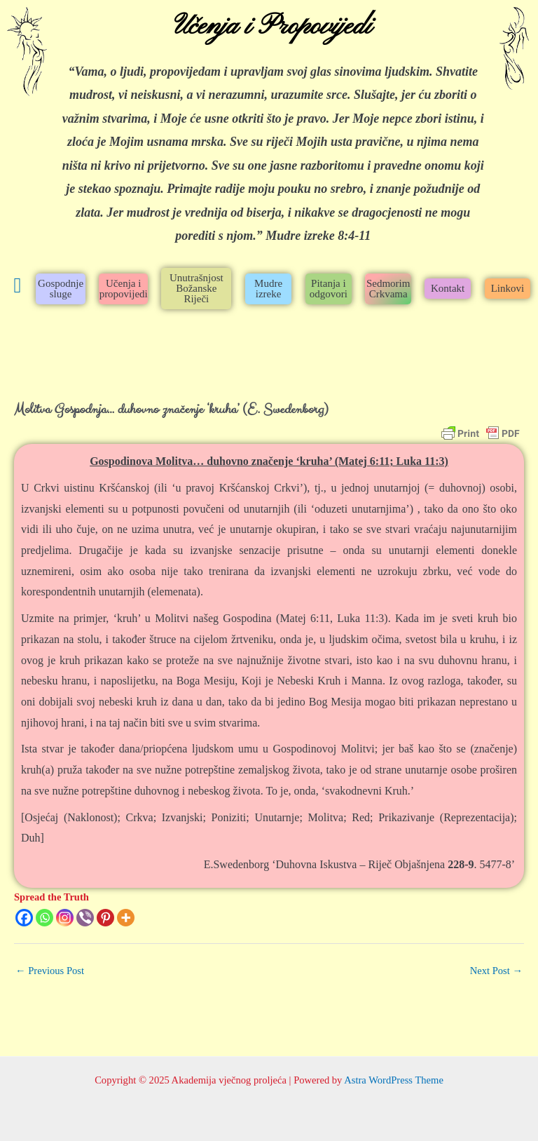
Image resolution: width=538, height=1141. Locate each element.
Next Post (496, 970)
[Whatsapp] (44, 917)
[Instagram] (65, 917)
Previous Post (49, 970)
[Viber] (85, 917)
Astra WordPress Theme (393, 1080)
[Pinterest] (105, 917)
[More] (125, 917)
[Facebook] (24, 917)
